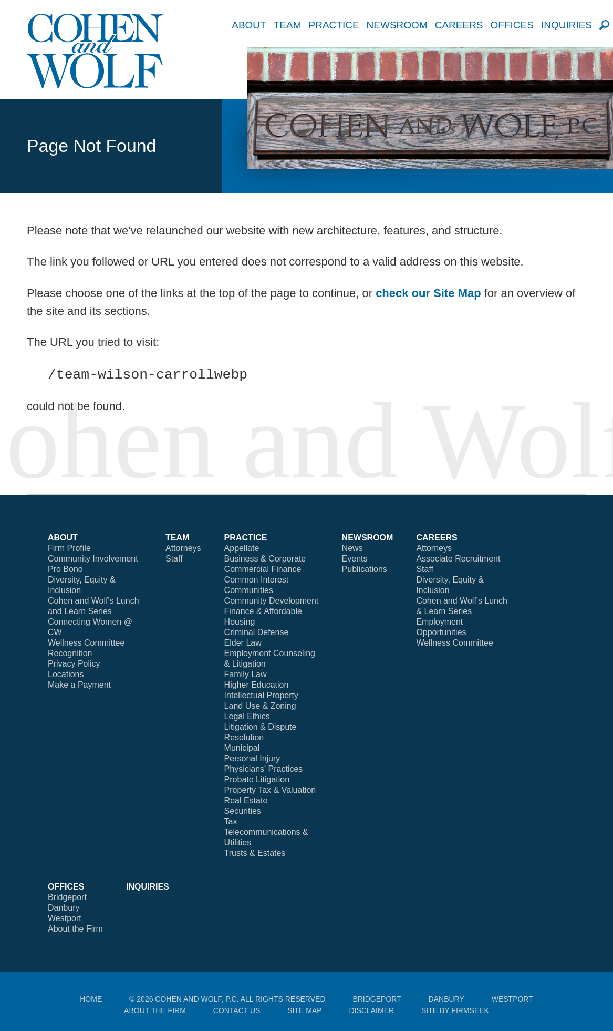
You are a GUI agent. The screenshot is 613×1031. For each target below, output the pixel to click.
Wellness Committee (86, 642)
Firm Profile (69, 548)
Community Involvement (93, 558)
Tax (230, 821)
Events (355, 558)
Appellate (241, 548)
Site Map (304, 1010)
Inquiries (566, 24)
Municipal (242, 747)
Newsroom (397, 24)
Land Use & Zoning (260, 705)
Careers (459, 24)
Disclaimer (371, 1010)
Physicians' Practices (263, 768)
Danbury (63, 907)
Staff (174, 558)
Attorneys (183, 548)
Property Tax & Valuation (270, 789)
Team (288, 24)
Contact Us (237, 1010)
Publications (364, 569)
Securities (242, 811)
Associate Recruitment (458, 558)
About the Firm (75, 928)
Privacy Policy (74, 663)
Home (91, 999)
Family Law (245, 674)
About (249, 24)
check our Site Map (428, 293)
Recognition (70, 653)
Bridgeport (67, 897)
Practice (333, 24)
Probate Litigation (257, 779)
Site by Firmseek (455, 1010)
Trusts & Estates (255, 853)
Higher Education (256, 684)
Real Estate (246, 800)
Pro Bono (65, 569)
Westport (64, 918)
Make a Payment (79, 684)
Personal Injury (252, 758)
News (352, 548)
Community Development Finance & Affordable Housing (271, 611)
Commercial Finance (263, 569)
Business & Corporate (265, 558)
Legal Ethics (247, 716)
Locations (66, 674)
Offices (512, 24)
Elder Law (243, 642)
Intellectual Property (261, 695)
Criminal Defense (256, 632)
